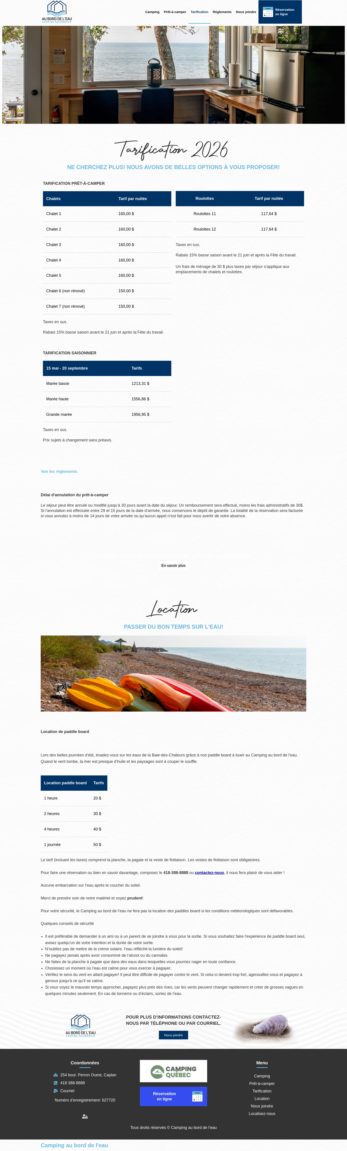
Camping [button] (152, 12)
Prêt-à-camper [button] (175, 12)
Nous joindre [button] (246, 12)
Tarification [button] (199, 12)
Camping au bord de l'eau (74, 1145)
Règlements (222, 12)
